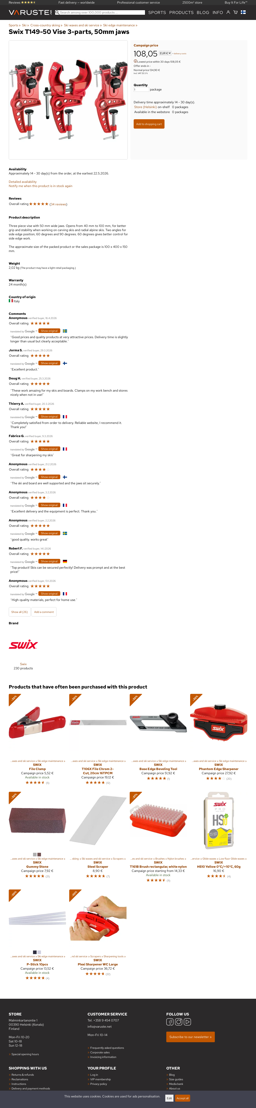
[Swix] (23, 652)
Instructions (19, 1084)
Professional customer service (138, 2)
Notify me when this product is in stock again (40, 186)
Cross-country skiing (46, 25)
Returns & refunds (23, 1074)
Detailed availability (23, 182)
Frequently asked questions (107, 1048)
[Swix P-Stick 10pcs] (37, 936)
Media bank (176, 1084)
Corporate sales (100, 1052)
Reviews (22, 2)
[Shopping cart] (235, 12)
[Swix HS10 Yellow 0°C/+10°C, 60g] (218, 839)
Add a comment (44, 612)
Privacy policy (98, 1084)
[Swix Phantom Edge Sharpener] (218, 741)
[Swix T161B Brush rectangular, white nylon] (158, 839)
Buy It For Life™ (236, 2)
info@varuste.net (100, 1026)
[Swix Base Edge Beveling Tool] (158, 741)
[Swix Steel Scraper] (98, 839)
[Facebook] (169, 1022)
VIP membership (100, 1079)
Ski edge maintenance (120, 25)
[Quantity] (141, 89)
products (181, 12)
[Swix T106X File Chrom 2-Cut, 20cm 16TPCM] (98, 741)
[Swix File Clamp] (37, 741)
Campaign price (146, 45)
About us (174, 1088)
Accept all (183, 1098)
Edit (169, 1098)
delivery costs (180, 53)
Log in (94, 1074)
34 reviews (58, 204)
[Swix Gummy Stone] (37, 839)
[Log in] (228, 12)
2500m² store (192, 2)
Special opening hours (25, 1054)
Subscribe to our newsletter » (190, 1037)
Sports (157, 12)
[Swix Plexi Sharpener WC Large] (98, 936)
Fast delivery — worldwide (76, 2)
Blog (172, 1074)
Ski (25, 25)
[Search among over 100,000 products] (100, 12)
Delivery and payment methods (31, 1088)
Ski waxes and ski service (83, 25)
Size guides (176, 1079)
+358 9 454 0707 (106, 1020)
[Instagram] (178, 1022)
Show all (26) (19, 612)
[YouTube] (187, 1022)
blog (203, 12)
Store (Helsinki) (145, 107)
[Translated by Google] (22, 331)
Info (218, 12)
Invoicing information (103, 1057)
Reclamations (20, 1079)
